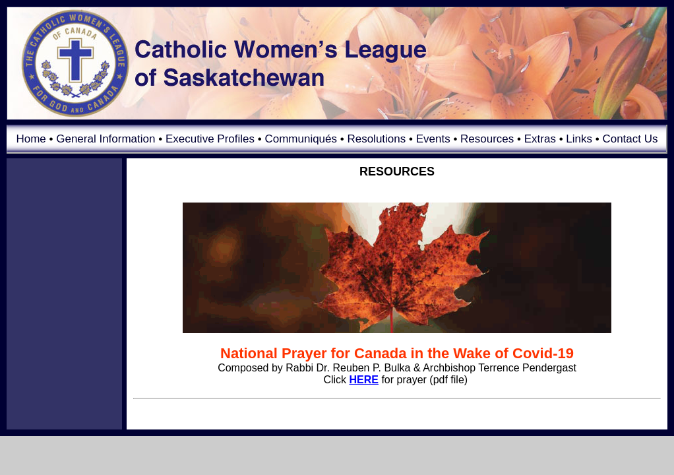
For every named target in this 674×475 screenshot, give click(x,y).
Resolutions (376, 139)
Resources (487, 139)
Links (579, 139)
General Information (105, 139)
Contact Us (630, 139)
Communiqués (300, 139)
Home (31, 139)
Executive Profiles (210, 139)
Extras (540, 139)
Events (433, 139)
